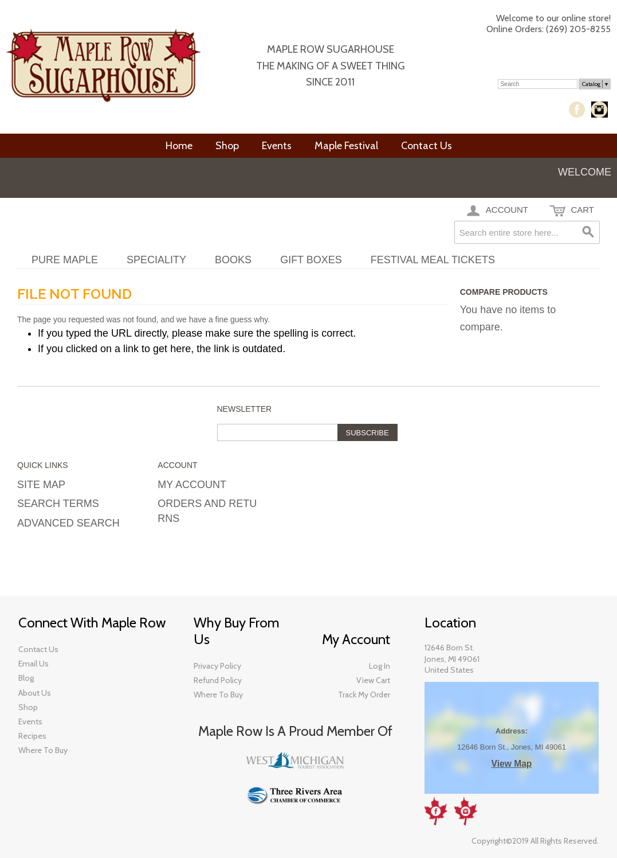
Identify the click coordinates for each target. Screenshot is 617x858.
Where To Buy (218, 694)
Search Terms (58, 503)
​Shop (28, 707)
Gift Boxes (311, 260)
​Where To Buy (43, 750)
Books (233, 260)
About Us (34, 693)
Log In (536, 61)
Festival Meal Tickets (433, 260)
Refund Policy (218, 680)
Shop (227, 145)
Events (277, 145)
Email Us (33, 663)
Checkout (574, 61)
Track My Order (364, 694)
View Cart (373, 680)
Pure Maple (65, 260)
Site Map (41, 484)
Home (179, 145)
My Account (484, 61)
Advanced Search (68, 523)
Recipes (32, 736)
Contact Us (426, 145)
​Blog (26, 678)
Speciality (156, 260)
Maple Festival (346, 145)
